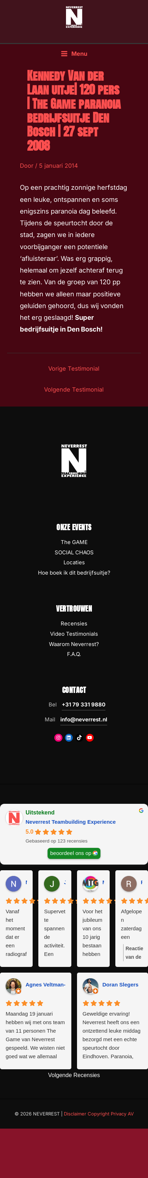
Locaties (74, 562)
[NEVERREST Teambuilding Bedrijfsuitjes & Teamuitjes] (74, 16)
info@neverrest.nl (83, 719)
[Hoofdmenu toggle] (74, 54)
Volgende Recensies (74, 1075)
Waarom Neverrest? (74, 644)
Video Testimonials (74, 633)
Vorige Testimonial (73, 368)
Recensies (74, 623)
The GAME (74, 542)
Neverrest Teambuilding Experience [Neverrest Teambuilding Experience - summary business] (71, 822)
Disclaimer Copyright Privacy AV (99, 1114)
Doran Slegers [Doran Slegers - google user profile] (121, 984)
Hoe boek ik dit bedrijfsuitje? (74, 572)
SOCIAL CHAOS (74, 552)
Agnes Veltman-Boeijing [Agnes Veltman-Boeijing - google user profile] (56, 984)
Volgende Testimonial (74, 389)
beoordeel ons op (71, 853)
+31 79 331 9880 (83, 704)
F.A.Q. (74, 654)
